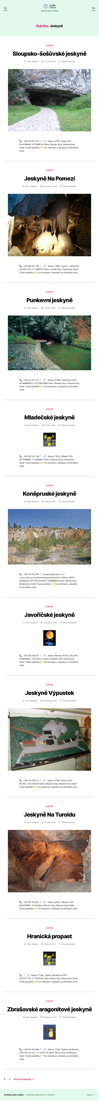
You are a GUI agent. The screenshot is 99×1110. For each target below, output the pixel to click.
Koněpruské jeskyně (49, 494)
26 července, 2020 (50, 187)
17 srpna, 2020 (50, 62)
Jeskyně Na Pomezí (49, 178)
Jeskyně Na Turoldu (49, 815)
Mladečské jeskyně (49, 418)
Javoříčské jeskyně (49, 615)
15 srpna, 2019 (50, 824)
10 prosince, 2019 (50, 624)
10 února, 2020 (50, 308)
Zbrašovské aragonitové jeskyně (49, 1014)
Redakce (34, 62)
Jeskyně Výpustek (49, 694)
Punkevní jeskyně (49, 300)
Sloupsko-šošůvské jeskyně (49, 53)
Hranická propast (49, 937)
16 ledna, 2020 (50, 502)
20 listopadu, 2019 (50, 702)
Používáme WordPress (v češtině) (40, 1104)
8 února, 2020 (50, 426)
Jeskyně (49, 45)
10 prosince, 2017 (50, 1026)
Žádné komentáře (68, 62)
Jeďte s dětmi (17, 1104)
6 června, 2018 (50, 946)
